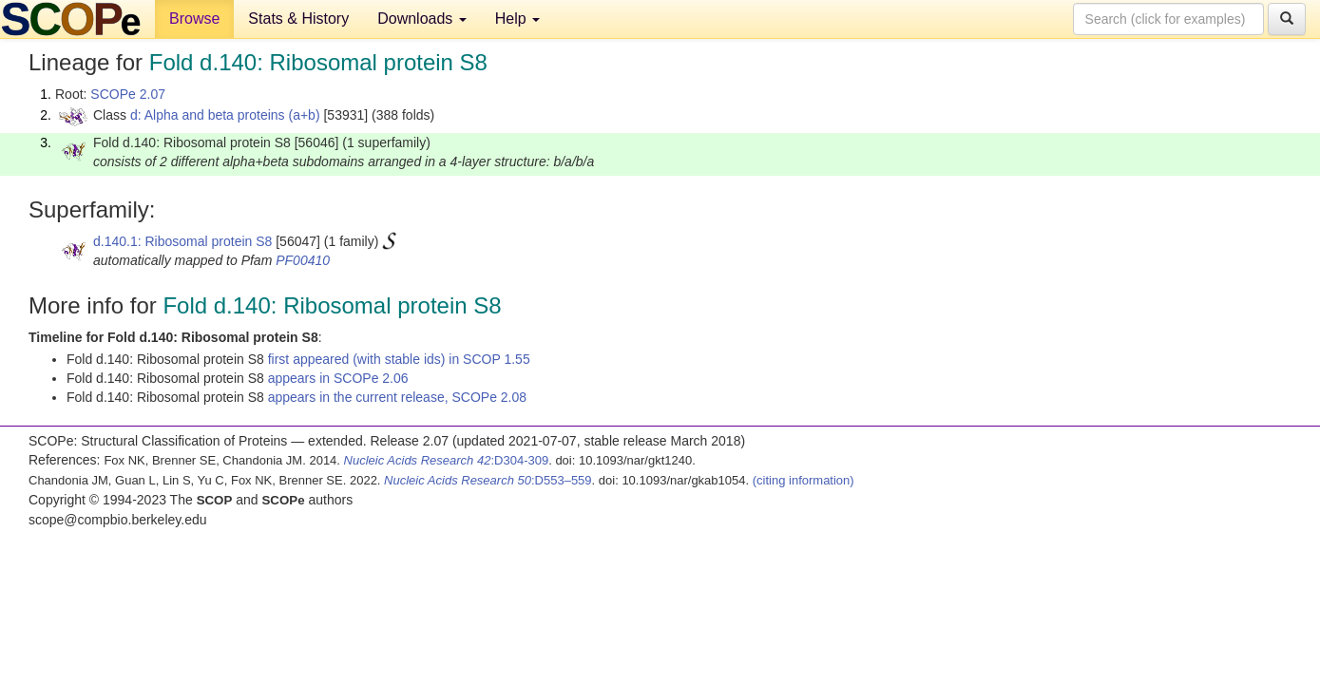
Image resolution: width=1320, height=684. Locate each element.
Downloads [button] (422, 18)
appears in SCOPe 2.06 (338, 378)
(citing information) (803, 480)
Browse (194, 18)
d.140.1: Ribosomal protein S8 (182, 241)
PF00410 (303, 260)
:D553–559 (488, 480)
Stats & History (298, 18)
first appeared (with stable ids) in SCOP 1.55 (399, 359)
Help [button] (517, 18)
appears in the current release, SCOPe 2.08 (397, 397)
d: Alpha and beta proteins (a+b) (225, 115)
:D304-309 (446, 460)
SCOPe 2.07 (127, 94)
